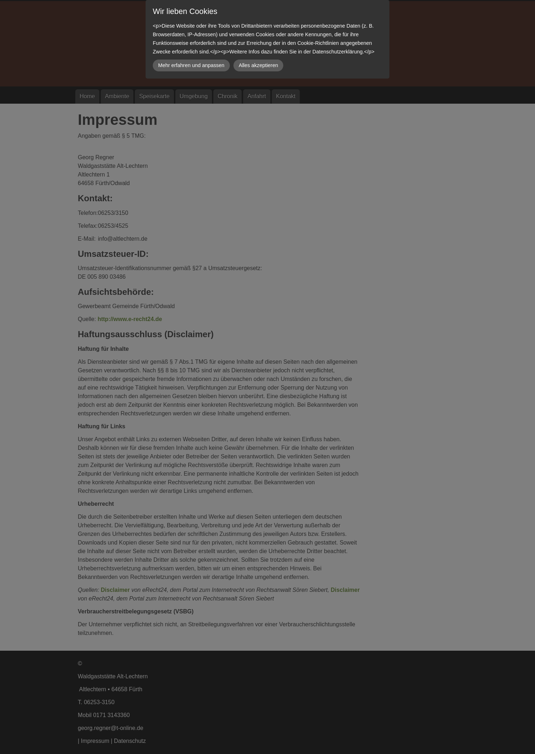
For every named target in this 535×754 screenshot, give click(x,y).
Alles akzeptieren (258, 65)
